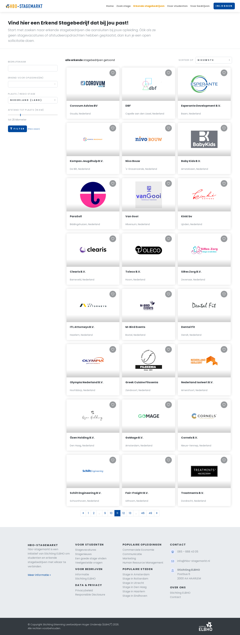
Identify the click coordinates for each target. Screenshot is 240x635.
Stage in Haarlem (134, 591)
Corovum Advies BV (84, 106)
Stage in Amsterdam (136, 574)
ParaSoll (76, 216)
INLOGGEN (224, 5)
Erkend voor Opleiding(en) (25, 77)
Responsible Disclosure (90, 595)
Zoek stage (123, 6)
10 (111, 513)
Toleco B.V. (133, 272)
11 (117, 513)
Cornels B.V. (189, 438)
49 (150, 513)
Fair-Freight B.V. (136, 493)
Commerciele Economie (138, 550)
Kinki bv (186, 216)
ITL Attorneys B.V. (82, 327)
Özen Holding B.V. (82, 438)
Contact (175, 597)
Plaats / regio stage (21, 93)
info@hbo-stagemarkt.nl (193, 561)
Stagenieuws (83, 554)
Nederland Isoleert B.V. (197, 382)
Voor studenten (177, 6)
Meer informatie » (39, 575)
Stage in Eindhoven (135, 596)
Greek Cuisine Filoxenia (141, 382)
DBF (128, 106)
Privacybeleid (84, 590)
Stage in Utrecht (133, 583)
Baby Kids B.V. (191, 161)
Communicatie (132, 554)
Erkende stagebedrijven (148, 6)
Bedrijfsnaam (17, 61)
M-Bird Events (135, 327)
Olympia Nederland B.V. (86, 382)
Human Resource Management (143, 563)
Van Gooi (131, 216)
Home (110, 6)
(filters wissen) (34, 129)
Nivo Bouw (132, 161)
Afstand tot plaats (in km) (26, 109)
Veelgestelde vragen (88, 563)
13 (130, 513)
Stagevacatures (85, 550)
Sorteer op (186, 60)
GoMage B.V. (134, 438)
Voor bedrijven (200, 6)
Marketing (129, 558)
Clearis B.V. (78, 272)
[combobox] (33, 84)
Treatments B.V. (192, 493)
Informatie (82, 574)
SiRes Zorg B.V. (191, 272)
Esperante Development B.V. (201, 106)
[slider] (20, 115)
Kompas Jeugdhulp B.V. (86, 161)
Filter (17, 128)
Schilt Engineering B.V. (85, 493)
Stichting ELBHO (85, 579)
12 (123, 513)
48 (143, 513)
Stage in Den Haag (135, 587)
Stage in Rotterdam (135, 579)
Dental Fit (188, 327)
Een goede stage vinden (90, 558)
